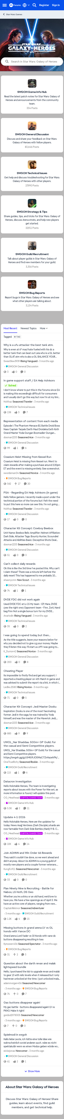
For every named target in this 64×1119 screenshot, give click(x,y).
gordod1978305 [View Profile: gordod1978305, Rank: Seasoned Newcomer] (12, 1015)
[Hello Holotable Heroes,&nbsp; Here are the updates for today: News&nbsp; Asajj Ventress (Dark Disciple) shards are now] (32, 825)
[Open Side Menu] (4, 5)
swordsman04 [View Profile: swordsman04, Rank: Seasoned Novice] (11, 473)
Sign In (56, 5)
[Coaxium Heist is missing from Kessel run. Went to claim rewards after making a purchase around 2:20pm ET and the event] (32, 465)
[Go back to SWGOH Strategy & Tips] (32, 212)
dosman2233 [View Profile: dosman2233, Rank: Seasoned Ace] (10, 437)
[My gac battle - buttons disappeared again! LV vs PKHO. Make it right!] (32, 1009)
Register (44, 5)
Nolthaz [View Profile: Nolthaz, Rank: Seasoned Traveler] (8, 401)
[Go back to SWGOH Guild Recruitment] (32, 254)
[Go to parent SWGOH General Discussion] (21, 366)
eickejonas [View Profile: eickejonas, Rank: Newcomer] (9, 1050)
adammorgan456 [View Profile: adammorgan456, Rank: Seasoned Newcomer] (13, 983)
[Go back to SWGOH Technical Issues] (32, 173)
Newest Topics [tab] (29, 328)
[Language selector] (26, 5)
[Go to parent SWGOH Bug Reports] (17, 478)
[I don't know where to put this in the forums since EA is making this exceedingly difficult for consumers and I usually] (32, 393)
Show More (32, 1071)
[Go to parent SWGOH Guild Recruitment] (20, 767)
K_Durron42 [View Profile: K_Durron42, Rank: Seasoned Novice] (10, 651)
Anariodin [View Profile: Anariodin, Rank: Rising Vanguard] (9, 615)
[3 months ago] (46, 361)
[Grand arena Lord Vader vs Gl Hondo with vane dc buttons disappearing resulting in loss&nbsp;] (32, 937)
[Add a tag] (17, 337)
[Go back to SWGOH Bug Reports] (32, 293)
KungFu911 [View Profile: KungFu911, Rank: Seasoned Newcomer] (9, 868)
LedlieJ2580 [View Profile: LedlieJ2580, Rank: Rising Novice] (10, 687)
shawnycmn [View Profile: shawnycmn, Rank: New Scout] (10, 580)
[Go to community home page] (15, 5)
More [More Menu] (44, 328)
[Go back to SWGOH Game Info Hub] (32, 92)
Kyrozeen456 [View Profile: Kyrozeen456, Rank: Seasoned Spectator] (11, 943)
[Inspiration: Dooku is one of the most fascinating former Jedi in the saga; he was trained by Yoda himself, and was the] (32, 714)
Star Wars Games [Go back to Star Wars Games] (12, 14)
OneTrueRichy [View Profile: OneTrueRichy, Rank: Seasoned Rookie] (11, 762)
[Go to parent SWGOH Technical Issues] (19, 407)
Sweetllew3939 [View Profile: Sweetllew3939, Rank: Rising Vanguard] (12, 361)
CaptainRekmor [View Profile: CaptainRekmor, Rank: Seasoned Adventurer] (12, 908)
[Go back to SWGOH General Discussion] (32, 134)
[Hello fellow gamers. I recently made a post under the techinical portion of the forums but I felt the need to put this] (32, 500)
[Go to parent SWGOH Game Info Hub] (19, 803)
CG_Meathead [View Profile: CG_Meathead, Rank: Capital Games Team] (11, 797)
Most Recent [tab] (10, 328)
